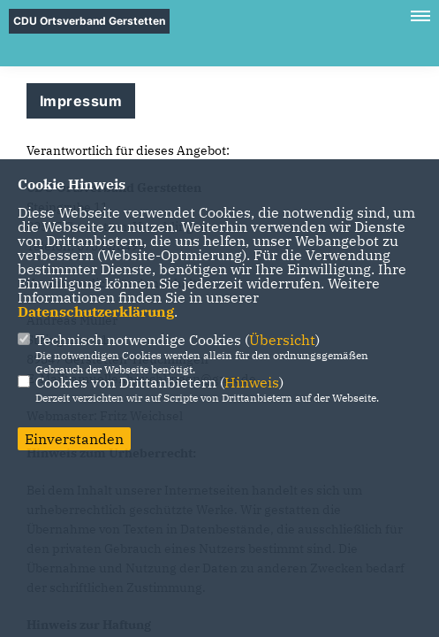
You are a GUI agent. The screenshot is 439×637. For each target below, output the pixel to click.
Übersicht (282, 340)
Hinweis (251, 382)
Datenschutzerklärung (96, 311)
